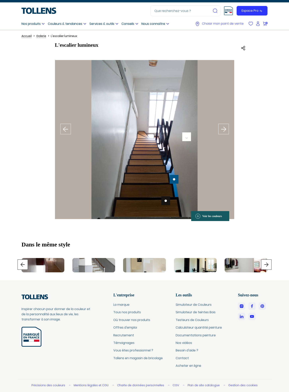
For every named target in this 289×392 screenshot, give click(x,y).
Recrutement (123, 335)
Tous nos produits (127, 312)
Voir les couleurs (208, 216)
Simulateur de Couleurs (194, 304)
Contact (182, 358)
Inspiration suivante (223, 126)
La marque (121, 304)
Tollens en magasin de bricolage (138, 358)
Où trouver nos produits (131, 320)
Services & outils (101, 23)
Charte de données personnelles (141, 385)
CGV (176, 385)
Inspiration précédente (66, 126)
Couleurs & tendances (65, 23)
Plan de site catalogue (204, 385)
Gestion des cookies (243, 385)
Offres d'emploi (125, 327)
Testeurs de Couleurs (192, 320)
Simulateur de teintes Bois (196, 312)
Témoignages (123, 343)
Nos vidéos (184, 343)
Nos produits (31, 23)
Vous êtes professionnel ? (133, 350)
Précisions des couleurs (48, 385)
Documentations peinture (196, 335)
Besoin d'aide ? (187, 350)
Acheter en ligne (188, 365)
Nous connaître (153, 23)
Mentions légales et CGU (91, 385)
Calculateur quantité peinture (199, 327)
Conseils (127, 23)
